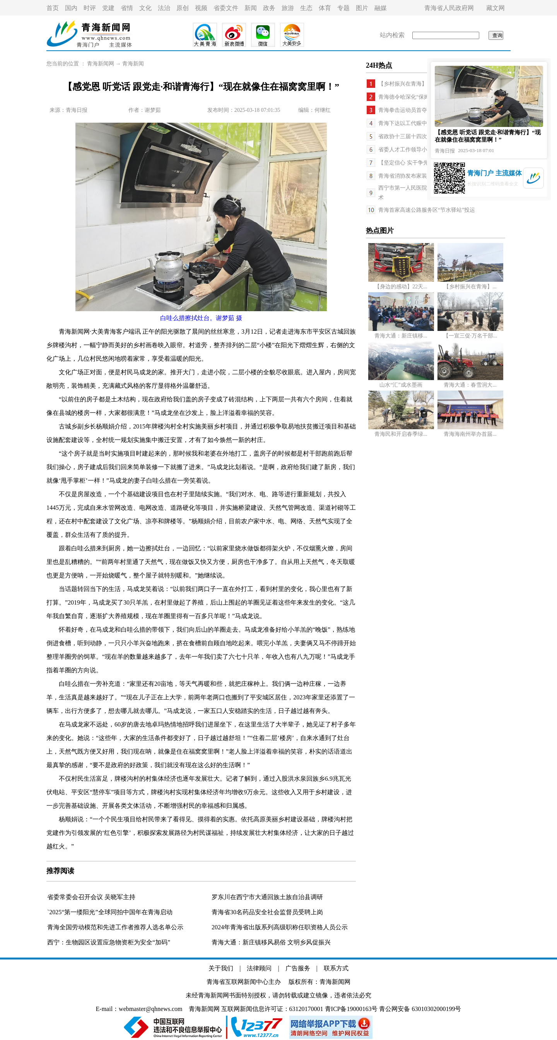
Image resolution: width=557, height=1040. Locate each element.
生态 (306, 8)
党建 (108, 8)
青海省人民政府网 (449, 8)
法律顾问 (259, 968)
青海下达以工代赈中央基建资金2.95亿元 (426, 123)
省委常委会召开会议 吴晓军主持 (91, 897)
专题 (343, 8)
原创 (182, 8)
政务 (269, 8)
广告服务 (297, 968)
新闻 (250, 8)
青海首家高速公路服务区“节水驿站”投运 (426, 210)
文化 (145, 8)
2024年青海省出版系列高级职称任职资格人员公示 (280, 927)
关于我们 (220, 968)
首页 (52, 8)
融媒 (380, 8)
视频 (201, 8)
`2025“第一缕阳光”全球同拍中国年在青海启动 (110, 912)
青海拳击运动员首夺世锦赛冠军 (416, 110)
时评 (90, 8)
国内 (71, 8)
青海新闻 (133, 64)
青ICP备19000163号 (351, 1009)
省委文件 (226, 8)
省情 (127, 8)
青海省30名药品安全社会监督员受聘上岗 (267, 912)
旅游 (288, 8)
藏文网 (495, 8)
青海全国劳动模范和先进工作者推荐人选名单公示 (115, 927)
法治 (164, 8)
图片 (362, 8)
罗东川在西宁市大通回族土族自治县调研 (267, 897)
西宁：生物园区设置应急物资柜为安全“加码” (108, 942)
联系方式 (336, 968)
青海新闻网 (100, 64)
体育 (325, 8)
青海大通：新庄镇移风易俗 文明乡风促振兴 (271, 942)
